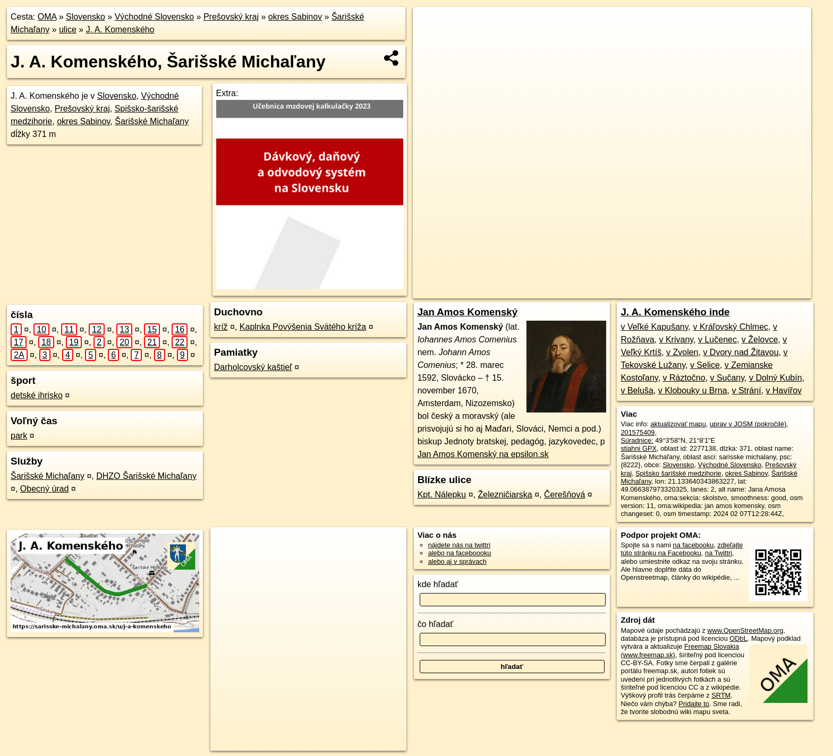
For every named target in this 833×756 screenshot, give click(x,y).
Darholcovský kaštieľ (253, 367)
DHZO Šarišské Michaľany (146, 475)
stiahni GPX (638, 448)
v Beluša (636, 390)
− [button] (431, 41)
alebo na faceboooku (459, 553)
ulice (67, 29)
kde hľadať (438, 584)
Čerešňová (564, 494)
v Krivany (676, 339)
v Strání (746, 390)
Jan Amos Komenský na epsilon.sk (483, 454)
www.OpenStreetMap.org (745, 630)
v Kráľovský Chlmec (730, 326)
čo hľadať (436, 624)
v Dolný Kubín (775, 377)
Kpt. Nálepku (442, 494)
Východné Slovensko (154, 16)
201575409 (637, 432)
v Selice (705, 365)
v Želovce (760, 339)
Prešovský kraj (231, 16)
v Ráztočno (684, 377)
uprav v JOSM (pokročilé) (748, 424)
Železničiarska (505, 494)
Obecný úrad (44, 488)
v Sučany (727, 377)
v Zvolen (682, 352)
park (19, 435)
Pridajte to (693, 704)
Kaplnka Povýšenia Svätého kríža (303, 326)
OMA (47, 16)
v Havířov (784, 390)
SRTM (720, 695)
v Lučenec (717, 339)
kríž (221, 326)
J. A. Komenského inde (674, 311)
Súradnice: (636, 440)
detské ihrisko (37, 395)
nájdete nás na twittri (459, 545)
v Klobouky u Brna (692, 390)
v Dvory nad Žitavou (740, 352)
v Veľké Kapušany (654, 326)
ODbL (738, 638)
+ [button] (431, 25)
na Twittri (718, 553)
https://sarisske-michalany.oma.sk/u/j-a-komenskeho (737, 290)
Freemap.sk (630, 290)
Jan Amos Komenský (467, 311)
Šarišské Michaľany (152, 121)
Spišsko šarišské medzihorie (678, 473)
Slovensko (85, 16)
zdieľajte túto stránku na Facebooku (681, 549)
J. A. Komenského (120, 29)
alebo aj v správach (457, 561)
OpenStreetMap (576, 290)
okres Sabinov (295, 16)
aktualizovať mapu (678, 424)
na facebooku (693, 545)
